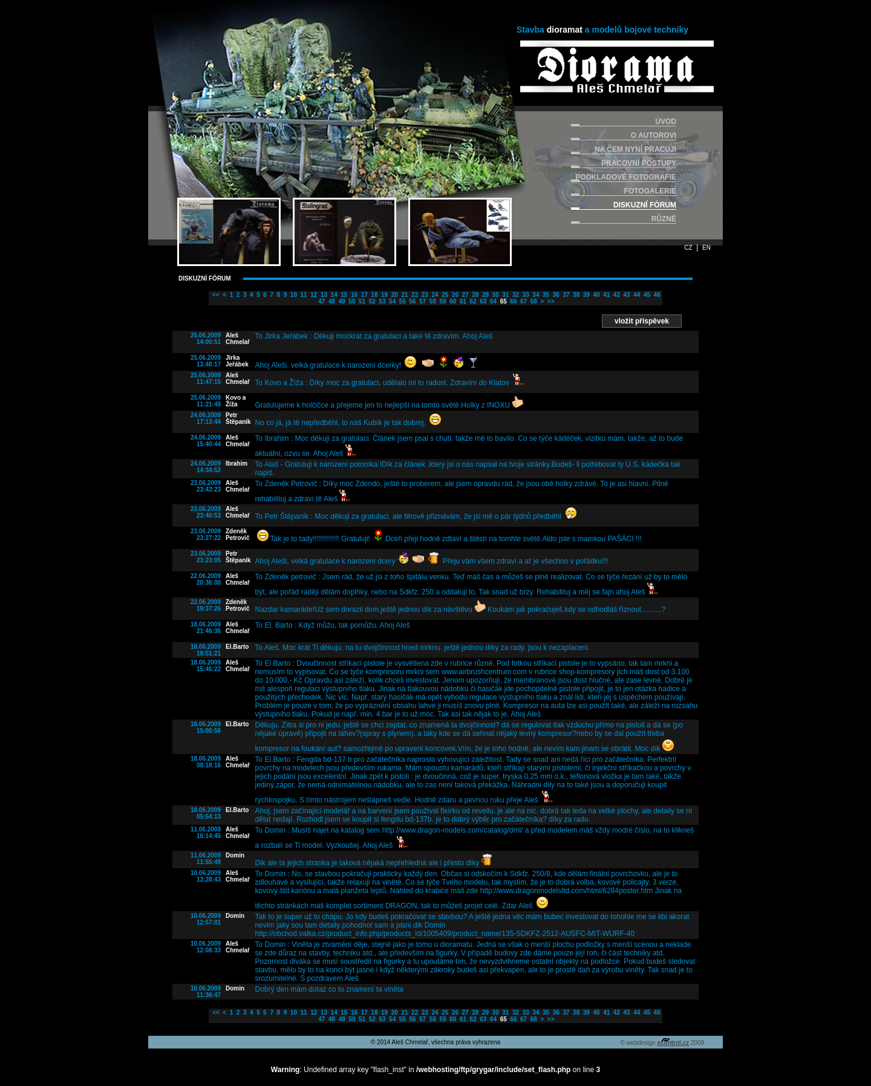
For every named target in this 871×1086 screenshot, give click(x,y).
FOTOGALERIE (650, 191)
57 (421, 301)
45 (646, 294)
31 (505, 294)
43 (626, 294)
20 (394, 294)
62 (472, 301)
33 (525, 294)
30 (495, 294)
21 (404, 294)
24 (434, 294)
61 (462, 301)
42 (616, 294)
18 (374, 294)
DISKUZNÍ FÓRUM (644, 205)
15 (343, 294)
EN (706, 247)
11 (303, 294)
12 (312, 294)
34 (535, 294)
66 (513, 301)
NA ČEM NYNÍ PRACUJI (635, 149)
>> (550, 301)
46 (656, 294)
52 (371, 301)
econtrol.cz (673, 1042)
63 (482, 301)
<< (214, 294)
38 (575, 294)
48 (331, 301)
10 (293, 294)
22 (413, 294)
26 (454, 294)
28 (474, 294)
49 (341, 301)
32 (515, 294)
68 (533, 301)
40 (596, 294)
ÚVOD (665, 121)
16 (353, 294)
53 (381, 301)
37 (565, 294)
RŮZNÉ (663, 219)
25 (444, 294)
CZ (688, 247)
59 (442, 301)
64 (492, 301)
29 (484, 294)
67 (522, 301)
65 (502, 301)
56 (412, 301)
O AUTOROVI (653, 135)
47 (321, 301)
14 (333, 294)
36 (555, 294)
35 (545, 294)
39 (585, 294)
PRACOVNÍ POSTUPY (638, 163)
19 (383, 294)
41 (605, 294)
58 (432, 301)
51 (361, 301)
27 (464, 294)
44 (635, 294)
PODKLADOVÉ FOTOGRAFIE (626, 177)
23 (424, 294)
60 (452, 301)
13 (323, 294)
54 (391, 301)
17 (363, 294)
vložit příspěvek (642, 321)
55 (401, 301)
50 (351, 301)
